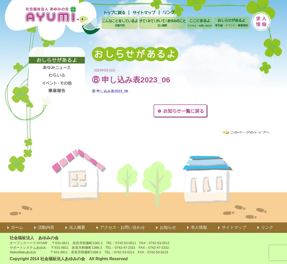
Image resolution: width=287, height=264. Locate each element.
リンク (267, 227)
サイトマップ (234, 227)
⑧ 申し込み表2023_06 (110, 91)
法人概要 (77, 227)
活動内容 (46, 227)
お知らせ (168, 227)
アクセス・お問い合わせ (122, 227)
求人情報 (199, 227)
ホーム (17, 227)
